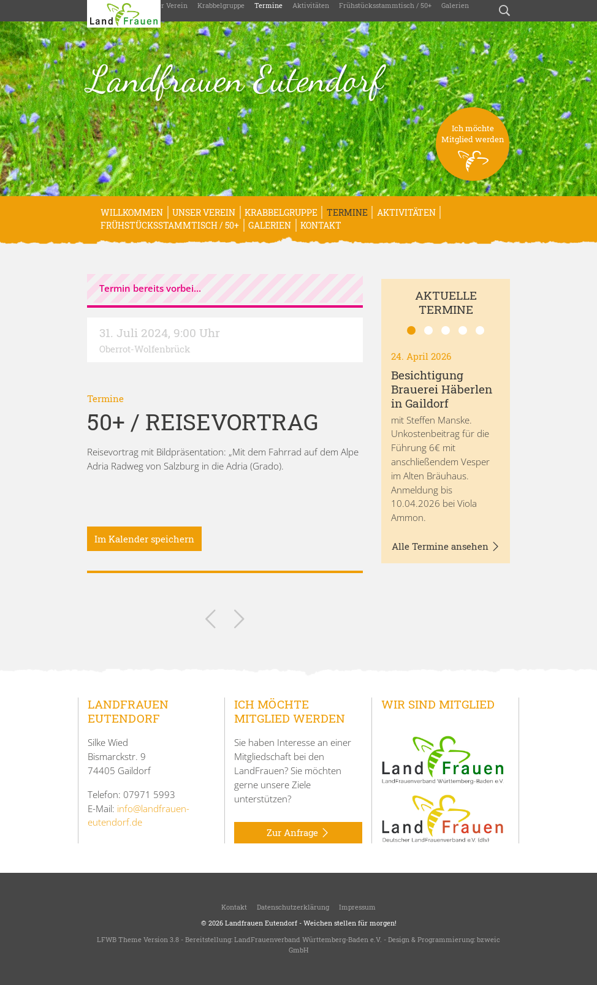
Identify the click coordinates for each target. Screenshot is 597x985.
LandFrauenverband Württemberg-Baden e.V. (308, 939)
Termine (268, 5)
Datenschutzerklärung (293, 906)
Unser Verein (166, 5)
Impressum (357, 906)
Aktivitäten (310, 5)
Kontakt (320, 225)
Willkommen (132, 212)
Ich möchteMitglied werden (472, 152)
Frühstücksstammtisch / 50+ (385, 5)
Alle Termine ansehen (446, 546)
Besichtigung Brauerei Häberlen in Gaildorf (441, 389)
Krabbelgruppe (221, 5)
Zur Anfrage (298, 833)
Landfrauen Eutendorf (235, 79)
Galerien (455, 5)
